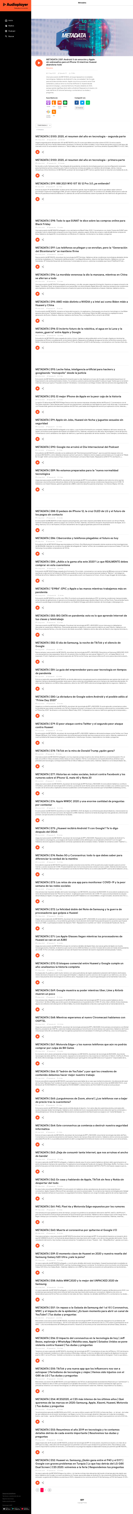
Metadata (49, 68)
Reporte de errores (8, 1499)
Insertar (79, 108)
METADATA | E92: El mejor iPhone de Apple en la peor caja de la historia (78, 396)
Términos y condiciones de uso (11, 1496)
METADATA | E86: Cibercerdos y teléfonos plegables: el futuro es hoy (76, 538)
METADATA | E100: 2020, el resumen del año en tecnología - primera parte (80, 160)
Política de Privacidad (8, 1501)
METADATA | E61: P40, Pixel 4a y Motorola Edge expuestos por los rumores (80, 1206)
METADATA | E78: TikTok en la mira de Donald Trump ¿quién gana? (75, 750)
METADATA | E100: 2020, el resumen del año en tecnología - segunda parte (80, 136)
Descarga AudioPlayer (9, 1493)
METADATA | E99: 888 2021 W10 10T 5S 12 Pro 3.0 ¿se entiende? (72, 183)
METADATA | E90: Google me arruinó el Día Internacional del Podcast (77, 447)
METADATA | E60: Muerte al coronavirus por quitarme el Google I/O (76, 1230)
